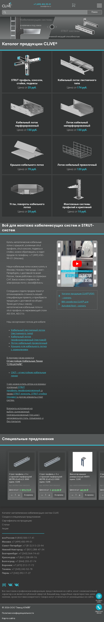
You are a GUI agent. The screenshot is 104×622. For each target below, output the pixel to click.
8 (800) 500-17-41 (25, 538)
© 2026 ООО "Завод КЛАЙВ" (16, 608)
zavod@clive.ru (45, 6)
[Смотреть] (77, 263)
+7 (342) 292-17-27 (20, 573)
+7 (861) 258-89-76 (26, 558)
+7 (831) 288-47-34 (34, 550)
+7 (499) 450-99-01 (42, 4)
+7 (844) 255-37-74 (25, 561)
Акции (5, 529)
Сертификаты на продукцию (17, 521)
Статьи (5, 525)
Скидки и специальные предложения (21, 517)
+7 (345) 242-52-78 (22, 569)
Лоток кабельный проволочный (29, 343)
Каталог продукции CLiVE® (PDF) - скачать (76, 296)
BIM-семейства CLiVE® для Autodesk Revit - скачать (73, 304)
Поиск (95, 12)
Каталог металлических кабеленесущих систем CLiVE (30, 513)
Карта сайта (8, 618)
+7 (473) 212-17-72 (23, 565)
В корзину (28, 495)
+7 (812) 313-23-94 (33, 546)
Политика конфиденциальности (18, 613)
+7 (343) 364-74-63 (29, 554)
